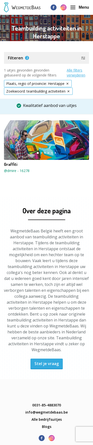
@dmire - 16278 (17, 170)
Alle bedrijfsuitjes (46, 419)
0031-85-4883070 (46, 405)
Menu (79, 7)
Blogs (46, 426)
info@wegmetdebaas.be (46, 412)
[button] (46, 58)
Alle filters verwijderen (76, 72)
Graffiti (10, 164)
